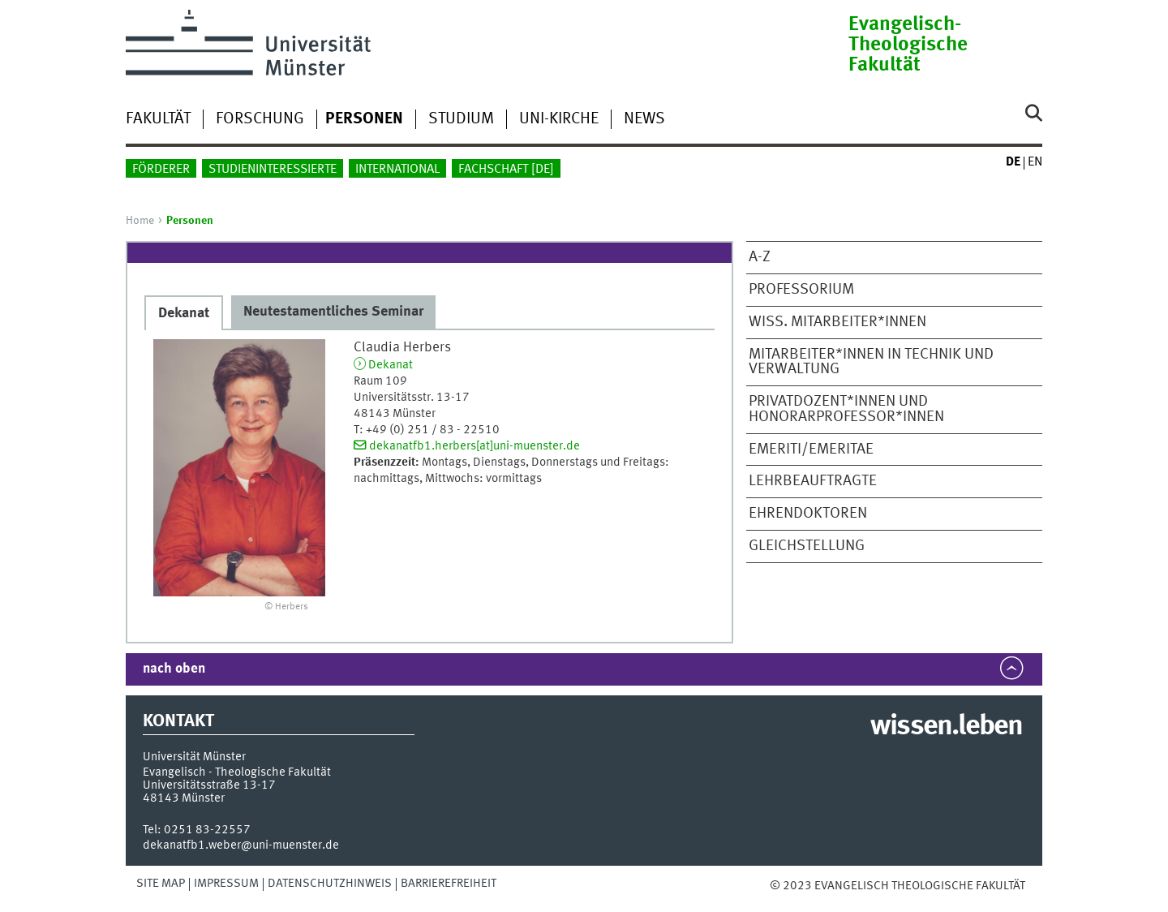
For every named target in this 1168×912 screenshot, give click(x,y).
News (644, 119)
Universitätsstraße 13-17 (209, 785)
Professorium (801, 289)
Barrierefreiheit (448, 883)
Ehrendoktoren (808, 513)
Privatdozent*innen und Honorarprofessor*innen (846, 409)
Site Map (160, 883)
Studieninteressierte (272, 169)
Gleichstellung (807, 546)
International (397, 169)
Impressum (226, 883)
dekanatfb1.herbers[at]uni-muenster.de (474, 446)
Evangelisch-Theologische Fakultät (908, 45)
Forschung (260, 119)
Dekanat (390, 365)
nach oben (174, 669)
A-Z (760, 257)
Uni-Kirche (559, 119)
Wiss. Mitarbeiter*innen (837, 322)
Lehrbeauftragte (813, 481)
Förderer (161, 169)
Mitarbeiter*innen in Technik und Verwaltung (871, 362)
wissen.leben (946, 727)
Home (140, 220)
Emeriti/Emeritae (811, 449)
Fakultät (158, 119)
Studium (461, 119)
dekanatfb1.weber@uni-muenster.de (241, 845)
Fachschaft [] (506, 169)
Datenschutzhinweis (330, 883)
